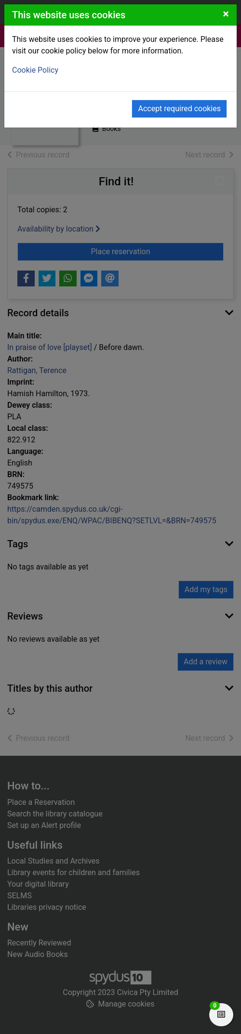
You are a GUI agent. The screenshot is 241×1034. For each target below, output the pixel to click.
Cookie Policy (35, 70)
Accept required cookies (179, 108)
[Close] (226, 13)
